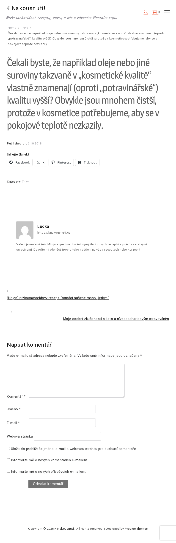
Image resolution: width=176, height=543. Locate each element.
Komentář (16, 396)
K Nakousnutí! (26, 8)
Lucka (43, 226)
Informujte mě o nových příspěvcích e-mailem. (48, 471)
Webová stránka (20, 436)
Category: (14, 181)
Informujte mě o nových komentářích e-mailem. (49, 460)
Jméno (14, 409)
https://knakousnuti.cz (54, 232)
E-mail (13, 423)
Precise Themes (136, 528)
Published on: (17, 143)
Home (12, 27)
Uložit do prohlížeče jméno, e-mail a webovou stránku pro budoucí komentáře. (74, 449)
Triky (24, 27)
